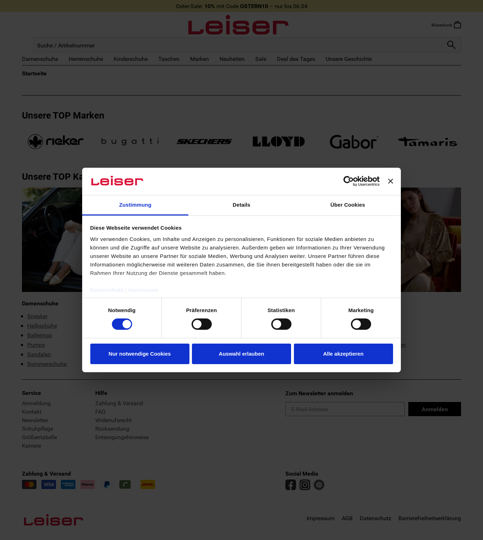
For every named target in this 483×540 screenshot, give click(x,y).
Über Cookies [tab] (347, 205)
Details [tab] (241, 205)
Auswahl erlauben (241, 354)
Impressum (144, 290)
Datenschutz (107, 290)
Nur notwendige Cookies (140, 354)
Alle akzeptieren (343, 354)
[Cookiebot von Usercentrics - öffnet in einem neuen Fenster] (349, 181)
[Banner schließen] (390, 181)
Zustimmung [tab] (135, 205)
